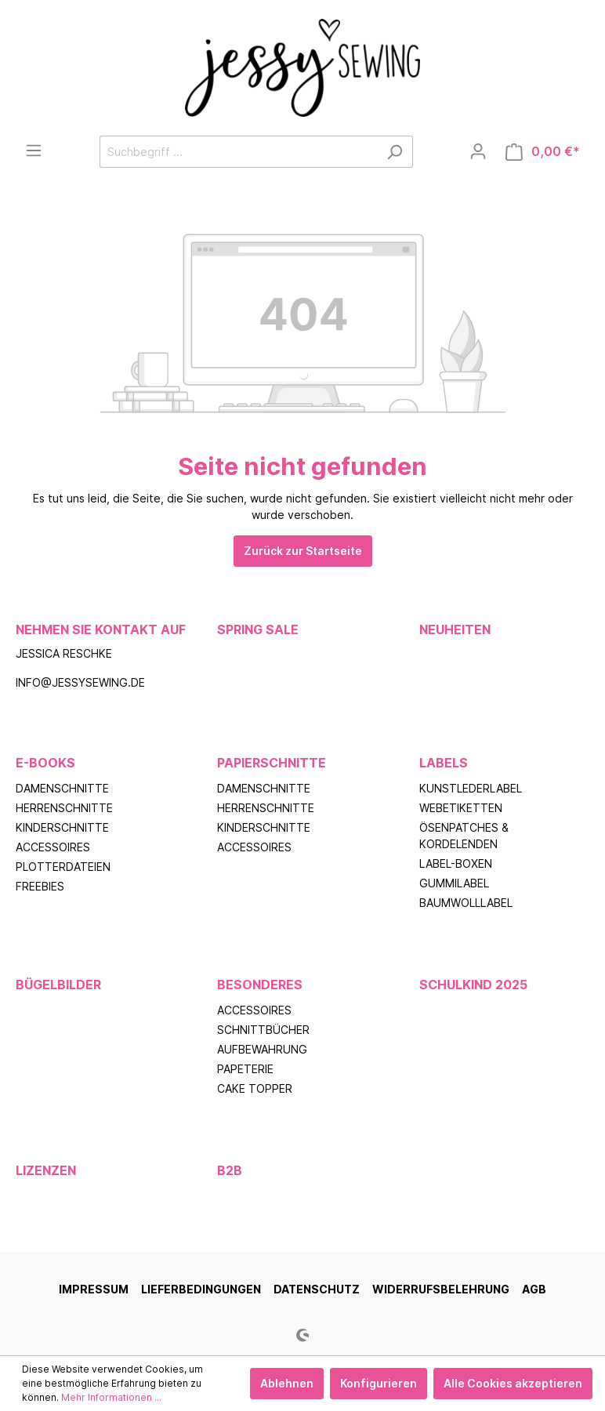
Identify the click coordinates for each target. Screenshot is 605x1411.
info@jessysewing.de (80, 682)
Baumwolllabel (466, 902)
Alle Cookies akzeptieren (513, 1383)
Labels (443, 763)
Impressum (94, 1289)
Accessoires (53, 847)
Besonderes (259, 984)
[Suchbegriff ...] (238, 152)
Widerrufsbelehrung (440, 1289)
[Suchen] (394, 152)
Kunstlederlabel (470, 788)
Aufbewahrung (262, 1049)
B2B (229, 1170)
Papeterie (245, 1068)
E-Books (45, 763)
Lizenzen (46, 1170)
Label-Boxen (455, 863)
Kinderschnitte (62, 827)
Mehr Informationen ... (111, 1397)
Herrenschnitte (64, 807)
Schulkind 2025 (473, 984)
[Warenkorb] (542, 151)
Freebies (40, 886)
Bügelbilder (58, 984)
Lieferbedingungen (201, 1289)
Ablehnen (286, 1383)
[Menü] (34, 150)
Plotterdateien (63, 866)
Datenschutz (317, 1289)
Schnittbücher (263, 1029)
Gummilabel (454, 883)
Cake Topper (254, 1088)
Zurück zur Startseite (303, 550)
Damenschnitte (62, 788)
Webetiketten (460, 807)
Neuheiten (455, 629)
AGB (534, 1289)
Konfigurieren (378, 1383)
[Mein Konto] (478, 151)
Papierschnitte (271, 763)
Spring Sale (258, 629)
